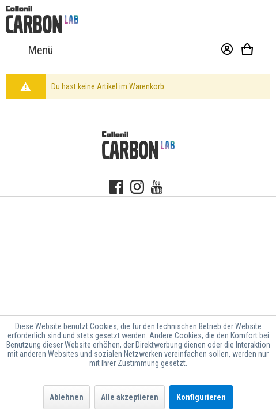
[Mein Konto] (221, 50)
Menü (30, 50)
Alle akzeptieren (129, 397)
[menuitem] (29, 50)
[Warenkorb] (253, 50)
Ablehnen (67, 397)
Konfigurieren (201, 397)
